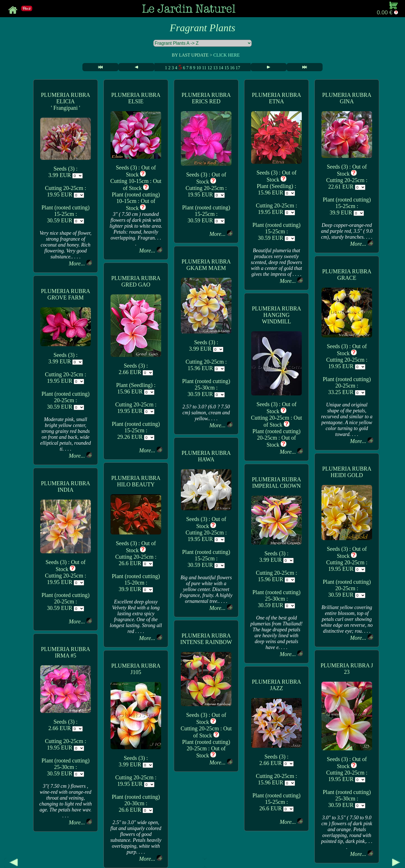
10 (198, 67)
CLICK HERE (226, 55)
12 (210, 67)
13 (215, 67)
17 (238, 67)
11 (204, 67)
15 (226, 67)
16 (232, 67)
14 (221, 67)
